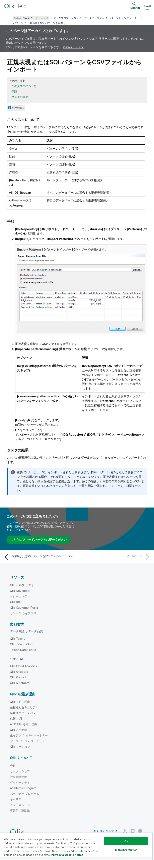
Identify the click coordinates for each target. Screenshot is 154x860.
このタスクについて (23, 86)
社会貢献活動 (18, 776)
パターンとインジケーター (123, 18)
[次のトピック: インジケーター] (114, 556)
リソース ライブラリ (23, 613)
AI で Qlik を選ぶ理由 (23, 724)
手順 (14, 91)
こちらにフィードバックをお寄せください (38, 539)
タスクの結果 (19, 97)
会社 (13, 765)
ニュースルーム (20, 804)
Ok (126, 841)
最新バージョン (73, 47)
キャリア (15, 799)
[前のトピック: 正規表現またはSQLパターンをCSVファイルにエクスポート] (39, 556)
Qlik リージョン (20, 746)
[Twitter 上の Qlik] (125, 831)
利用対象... (18, 107)
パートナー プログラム (24, 793)
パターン (18, 23)
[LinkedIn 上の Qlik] (133, 831)
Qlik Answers (19, 671)
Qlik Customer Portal (24, 607)
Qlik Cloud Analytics (23, 666)
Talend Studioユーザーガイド (31, 18)
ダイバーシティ (20, 782)
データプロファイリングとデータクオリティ (78, 18)
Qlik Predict (18, 677)
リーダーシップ (20, 771)
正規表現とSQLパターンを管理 (45, 23)
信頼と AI (16, 718)
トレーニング (18, 596)
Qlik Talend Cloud (22, 644)
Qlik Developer (20, 590)
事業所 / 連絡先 (20, 810)
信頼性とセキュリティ (24, 707)
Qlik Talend (17, 638)
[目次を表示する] (8, 18)
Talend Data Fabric (23, 649)
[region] (76, 846)
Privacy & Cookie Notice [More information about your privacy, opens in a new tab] (67, 854)
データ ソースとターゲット (27, 740)
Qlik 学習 (16, 601)
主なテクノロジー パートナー (29, 735)
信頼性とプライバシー (24, 712)
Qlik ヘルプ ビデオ (22, 585)
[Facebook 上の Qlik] (140, 831)
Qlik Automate (19, 682)
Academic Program (23, 788)
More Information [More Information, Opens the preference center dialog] (126, 849)
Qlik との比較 (18, 729)
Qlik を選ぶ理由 (20, 701)
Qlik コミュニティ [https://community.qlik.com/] (105, 831)
